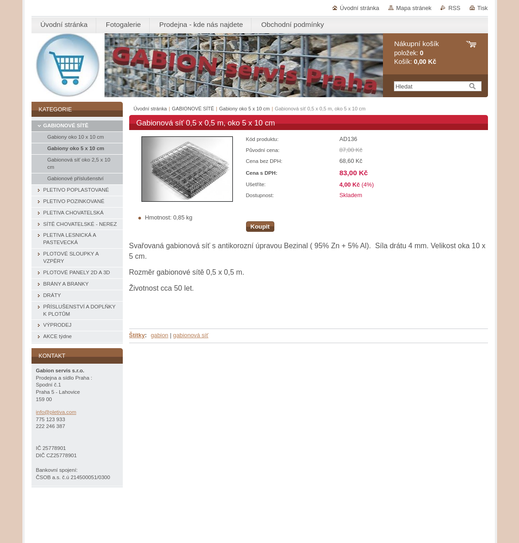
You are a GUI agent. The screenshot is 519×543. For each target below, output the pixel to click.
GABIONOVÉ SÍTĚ (193, 108)
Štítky (137, 335)
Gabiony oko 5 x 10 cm (244, 108)
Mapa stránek (414, 8)
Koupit (260, 226)
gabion (159, 335)
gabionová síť (190, 335)
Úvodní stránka (359, 8)
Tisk (482, 8)
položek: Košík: (416, 52)
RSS (454, 8)
